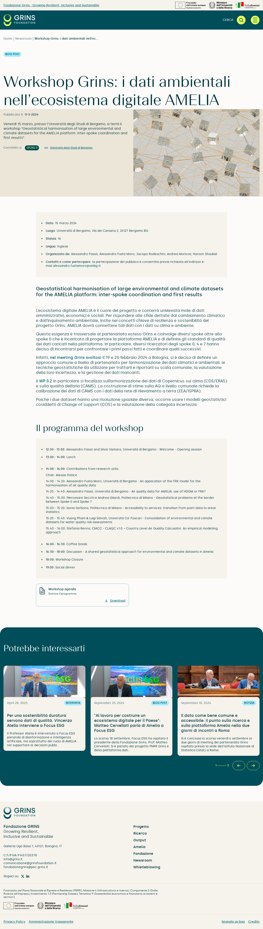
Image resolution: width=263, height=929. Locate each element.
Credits (254, 922)
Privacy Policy (14, 922)
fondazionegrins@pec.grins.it (25, 867)
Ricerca (140, 833)
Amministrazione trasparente (51, 922)
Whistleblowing (146, 867)
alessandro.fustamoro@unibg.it (77, 266)
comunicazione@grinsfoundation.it (29, 863)
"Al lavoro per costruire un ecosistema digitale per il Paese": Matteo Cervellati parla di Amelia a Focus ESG (129, 723)
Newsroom (23, 38)
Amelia (139, 847)
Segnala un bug (233, 922)
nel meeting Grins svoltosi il (77, 357)
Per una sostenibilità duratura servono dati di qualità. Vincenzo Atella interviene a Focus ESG (39, 720)
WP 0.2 (45, 381)
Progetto (141, 827)
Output (139, 840)
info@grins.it (12, 859)
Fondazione (143, 854)
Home (7, 38)
